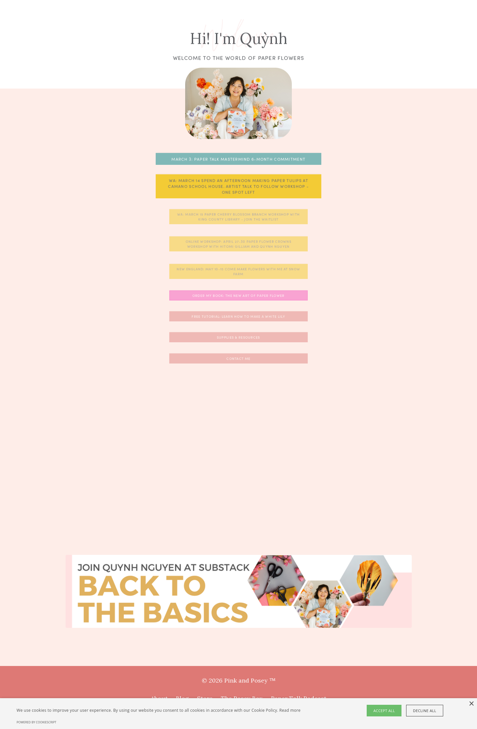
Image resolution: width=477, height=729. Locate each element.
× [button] (471, 703)
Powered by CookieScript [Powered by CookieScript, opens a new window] (36, 722)
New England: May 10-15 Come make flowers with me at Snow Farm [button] (238, 271)
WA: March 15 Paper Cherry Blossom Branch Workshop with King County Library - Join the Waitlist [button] (238, 216)
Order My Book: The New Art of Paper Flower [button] (238, 296)
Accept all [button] (385, 710)
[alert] (238, 713)
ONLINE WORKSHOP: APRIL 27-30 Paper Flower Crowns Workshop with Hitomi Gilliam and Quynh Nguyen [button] (238, 244)
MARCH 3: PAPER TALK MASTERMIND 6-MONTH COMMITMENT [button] (238, 159)
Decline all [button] (424, 710)
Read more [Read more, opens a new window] (289, 710)
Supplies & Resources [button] (238, 337)
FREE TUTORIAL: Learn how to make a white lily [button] (238, 316)
